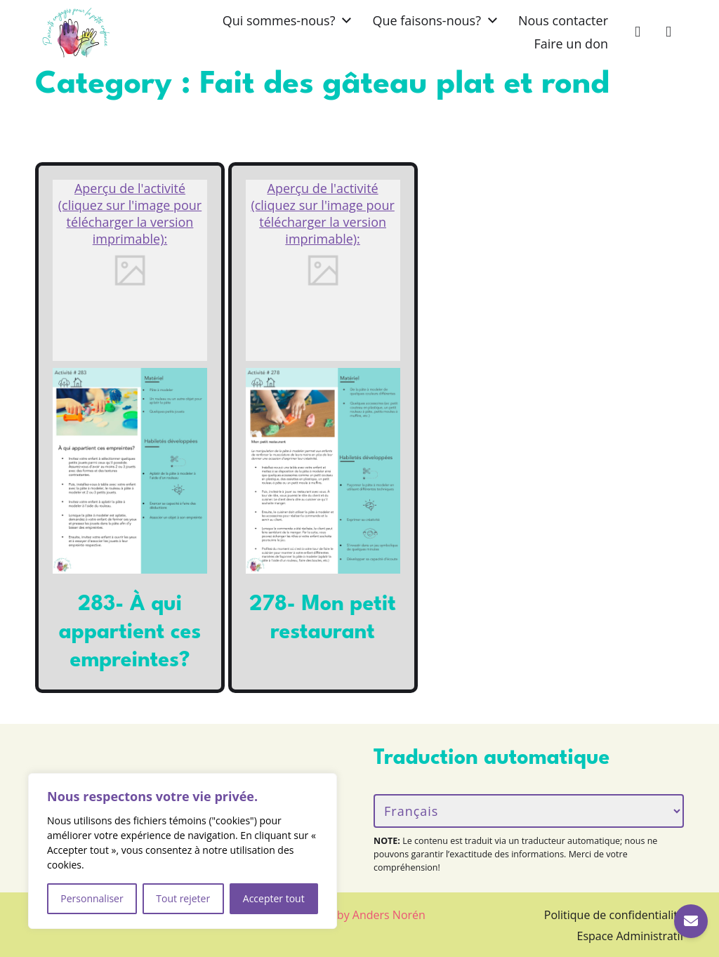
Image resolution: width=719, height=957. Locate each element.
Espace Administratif (631, 936)
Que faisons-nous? (426, 20)
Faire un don (571, 43)
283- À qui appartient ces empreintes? (130, 633)
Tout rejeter (183, 898)
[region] (182, 851)
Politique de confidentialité (614, 915)
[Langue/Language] (529, 811)
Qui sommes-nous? (279, 20)
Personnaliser (91, 898)
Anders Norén (389, 915)
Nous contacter (563, 20)
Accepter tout (274, 898)
